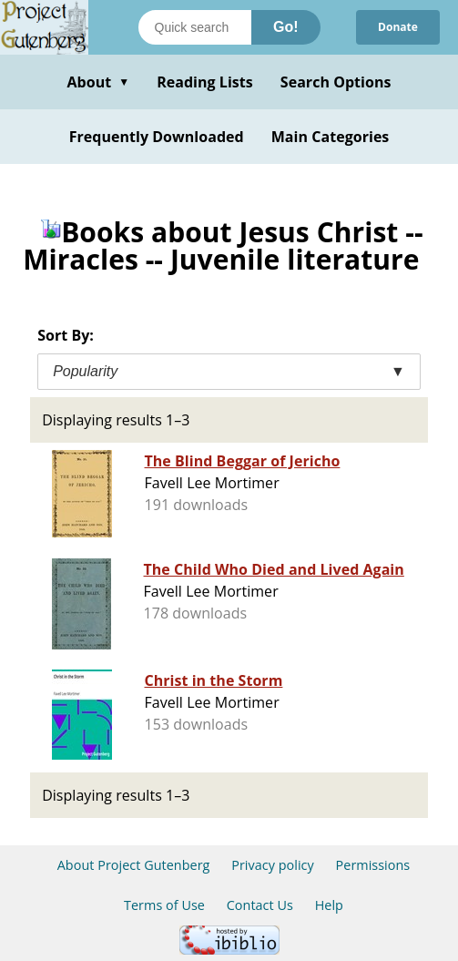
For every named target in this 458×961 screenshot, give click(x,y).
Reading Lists (205, 82)
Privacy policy (272, 865)
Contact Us (260, 905)
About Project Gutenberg (133, 865)
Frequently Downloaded (156, 137)
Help (329, 905)
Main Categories (330, 137)
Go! (286, 27)
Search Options (336, 82)
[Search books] (194, 27)
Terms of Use (164, 905)
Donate (398, 27)
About (97, 82)
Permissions (373, 865)
